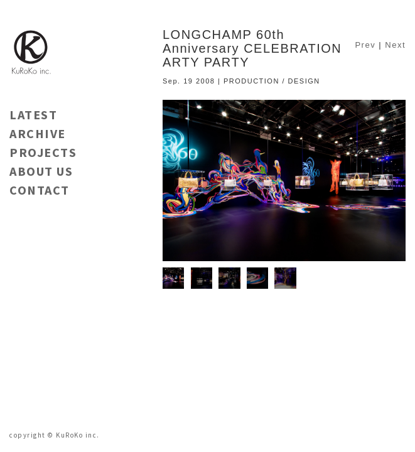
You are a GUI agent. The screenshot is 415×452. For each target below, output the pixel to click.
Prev (365, 45)
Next (395, 45)
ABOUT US (41, 171)
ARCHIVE (37, 133)
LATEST (33, 114)
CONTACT (39, 190)
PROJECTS (43, 152)
